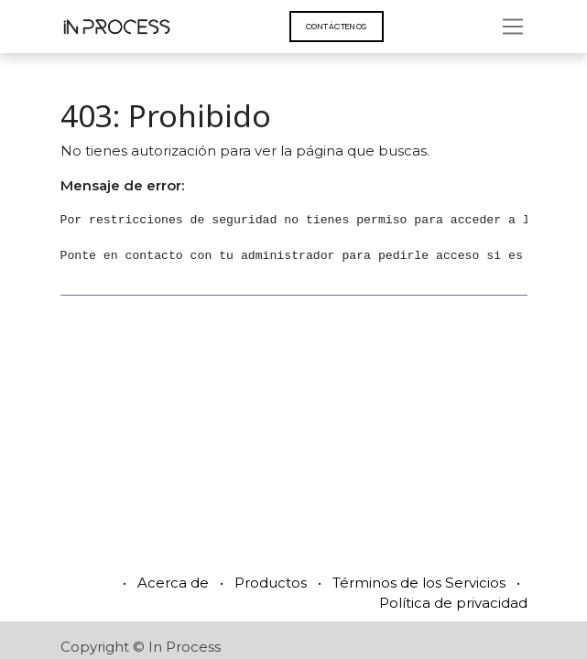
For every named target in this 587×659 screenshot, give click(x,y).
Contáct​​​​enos (336, 26)
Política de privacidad (453, 602)
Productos (270, 582)
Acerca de (173, 582)
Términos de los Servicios (418, 582)
